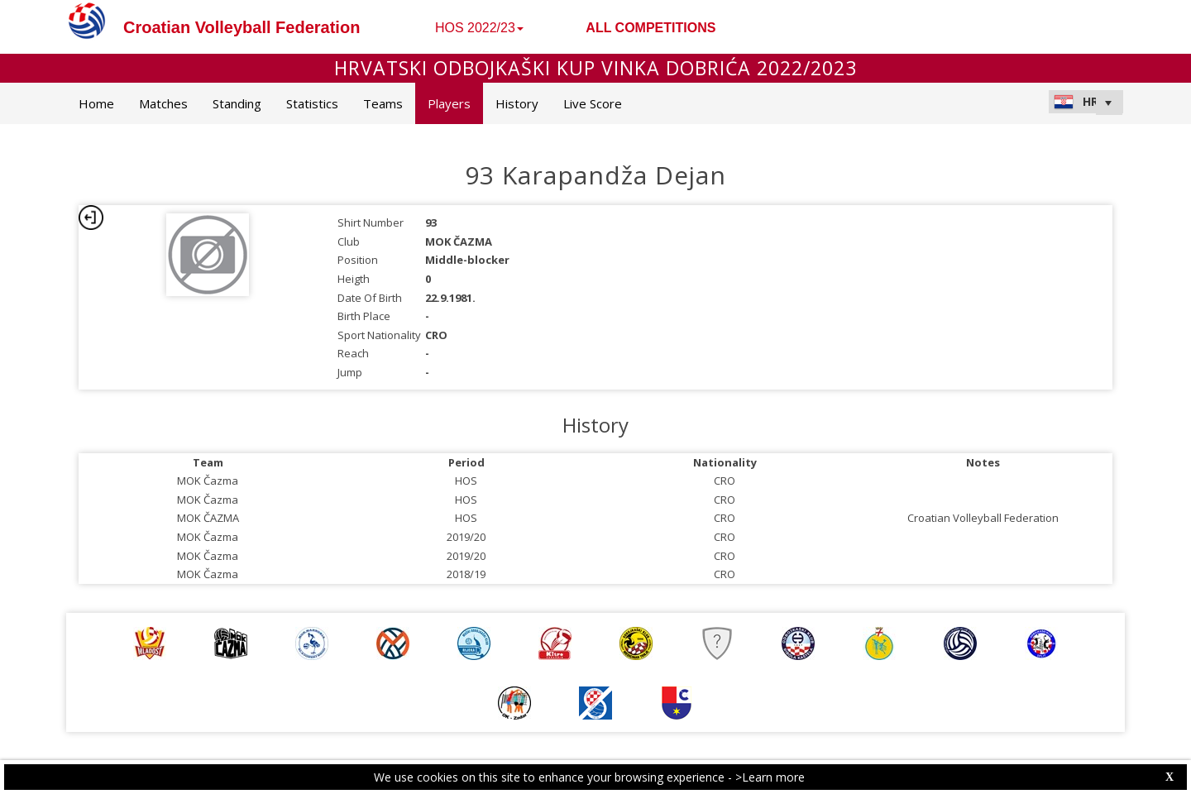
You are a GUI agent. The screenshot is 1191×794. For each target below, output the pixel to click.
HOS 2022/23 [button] (479, 28)
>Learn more (770, 777)
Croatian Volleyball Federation (241, 27)
